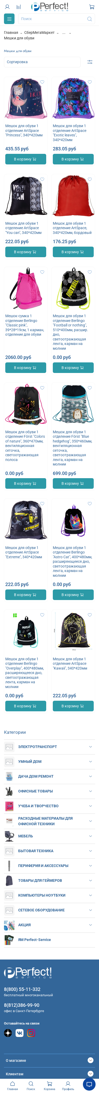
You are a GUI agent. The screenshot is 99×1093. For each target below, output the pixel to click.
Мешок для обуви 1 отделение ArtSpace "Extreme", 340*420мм (23, 552)
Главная (11, 32)
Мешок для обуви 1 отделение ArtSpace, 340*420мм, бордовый (72, 228)
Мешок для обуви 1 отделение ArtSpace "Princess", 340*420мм (24, 130)
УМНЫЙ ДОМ (29, 761)
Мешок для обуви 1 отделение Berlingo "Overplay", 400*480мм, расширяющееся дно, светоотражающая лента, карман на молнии (24, 673)
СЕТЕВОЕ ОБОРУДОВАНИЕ (41, 910)
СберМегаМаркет (39, 32)
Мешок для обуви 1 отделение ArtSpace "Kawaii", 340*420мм (70, 663)
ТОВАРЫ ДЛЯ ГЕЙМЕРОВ (40, 880)
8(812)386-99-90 (21, 1005)
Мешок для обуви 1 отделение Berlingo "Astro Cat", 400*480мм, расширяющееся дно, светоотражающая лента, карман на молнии (72, 562)
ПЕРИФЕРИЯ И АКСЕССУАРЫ (43, 866)
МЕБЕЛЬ (25, 836)
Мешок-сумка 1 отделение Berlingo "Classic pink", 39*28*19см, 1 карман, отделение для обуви (24, 325)
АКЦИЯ (24, 925)
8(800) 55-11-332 (22, 989)
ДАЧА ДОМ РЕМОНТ (36, 776)
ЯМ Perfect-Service (34, 940)
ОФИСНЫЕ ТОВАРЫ (35, 791)
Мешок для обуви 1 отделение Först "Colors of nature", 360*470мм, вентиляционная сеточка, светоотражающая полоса (25, 446)
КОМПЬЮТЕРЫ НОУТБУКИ (41, 895)
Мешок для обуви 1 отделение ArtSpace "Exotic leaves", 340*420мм (69, 133)
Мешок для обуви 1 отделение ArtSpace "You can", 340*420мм (23, 228)
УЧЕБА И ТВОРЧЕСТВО (38, 806)
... (63, 32)
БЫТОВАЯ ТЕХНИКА (35, 851)
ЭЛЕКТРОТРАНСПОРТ (37, 747)
